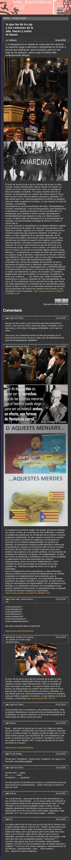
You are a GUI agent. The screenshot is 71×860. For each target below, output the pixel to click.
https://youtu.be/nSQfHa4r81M (19, 631)
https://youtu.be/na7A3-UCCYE (40, 698)
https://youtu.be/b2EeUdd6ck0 (19, 747)
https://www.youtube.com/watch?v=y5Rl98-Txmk (27, 593)
